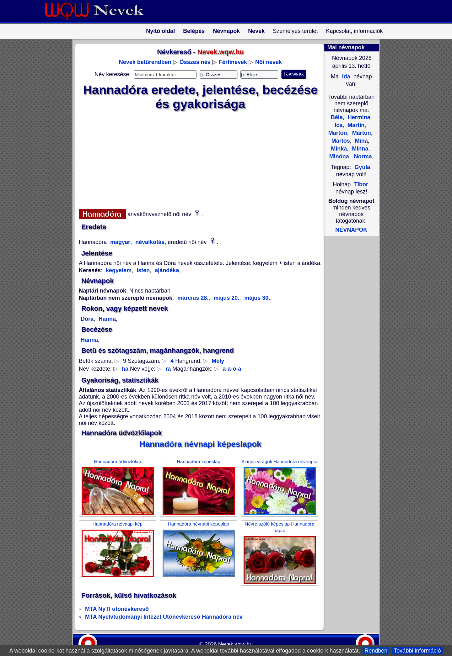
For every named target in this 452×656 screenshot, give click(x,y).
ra (168, 369)
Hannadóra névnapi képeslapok (200, 444)
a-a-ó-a (232, 369)
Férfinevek (233, 62)
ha (125, 369)
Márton (361, 133)
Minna (359, 148)
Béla (337, 117)
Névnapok (226, 31)
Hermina (358, 117)
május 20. (225, 298)
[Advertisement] (196, 158)
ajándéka (166, 270)
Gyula (362, 167)
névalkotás (149, 242)
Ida (345, 76)
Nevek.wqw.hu (235, 644)
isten (142, 270)
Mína (360, 141)
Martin (355, 125)
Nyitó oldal (160, 31)
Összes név (195, 62)
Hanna (106, 319)
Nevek (256, 31)
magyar (119, 242)
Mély (218, 361)
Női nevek (268, 62)
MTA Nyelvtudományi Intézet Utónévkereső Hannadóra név (164, 617)
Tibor (361, 184)
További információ (417, 651)
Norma (362, 156)
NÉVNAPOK (351, 230)
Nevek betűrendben (145, 62)
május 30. (256, 298)
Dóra (87, 319)
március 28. (192, 298)
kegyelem (119, 270)
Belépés (194, 31)
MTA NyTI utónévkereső (117, 609)
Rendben (375, 651)
